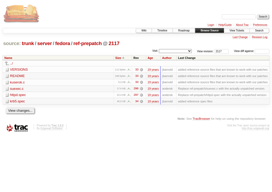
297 (136, 95)
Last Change (240, 37)
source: (12, 43)
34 (136, 101)
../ (11, 63)
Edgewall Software (51, 128)
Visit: (155, 50)
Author (167, 57)
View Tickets (237, 30)
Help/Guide (225, 24)
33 (136, 69)
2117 (114, 43)
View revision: (205, 51)
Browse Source (210, 30)
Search (259, 30)
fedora (62, 43)
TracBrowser (201, 119)
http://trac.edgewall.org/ (255, 128)
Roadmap (184, 30)
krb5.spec (17, 101)
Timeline (162, 30)
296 (136, 89)
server (44, 43)
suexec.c (17, 89)
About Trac (242, 24)
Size (118, 57)
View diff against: (251, 51)
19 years (153, 69)
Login (211, 24)
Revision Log (259, 37)
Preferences (260, 24)
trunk (28, 43)
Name (8, 57)
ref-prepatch (87, 43)
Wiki (143, 30)
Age (150, 57)
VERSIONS (19, 69)
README (17, 76)
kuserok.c (17, 82)
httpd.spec (18, 95)
